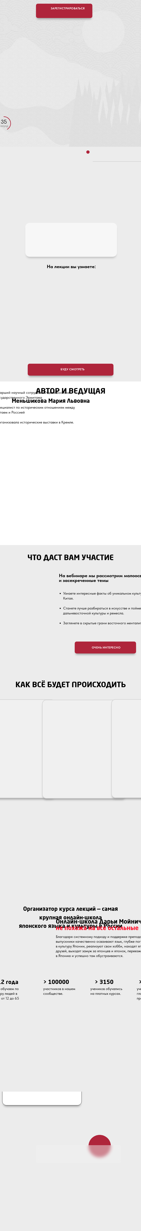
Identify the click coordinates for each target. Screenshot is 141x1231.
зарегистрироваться (68, 8)
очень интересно (106, 647)
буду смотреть (73, 369)
